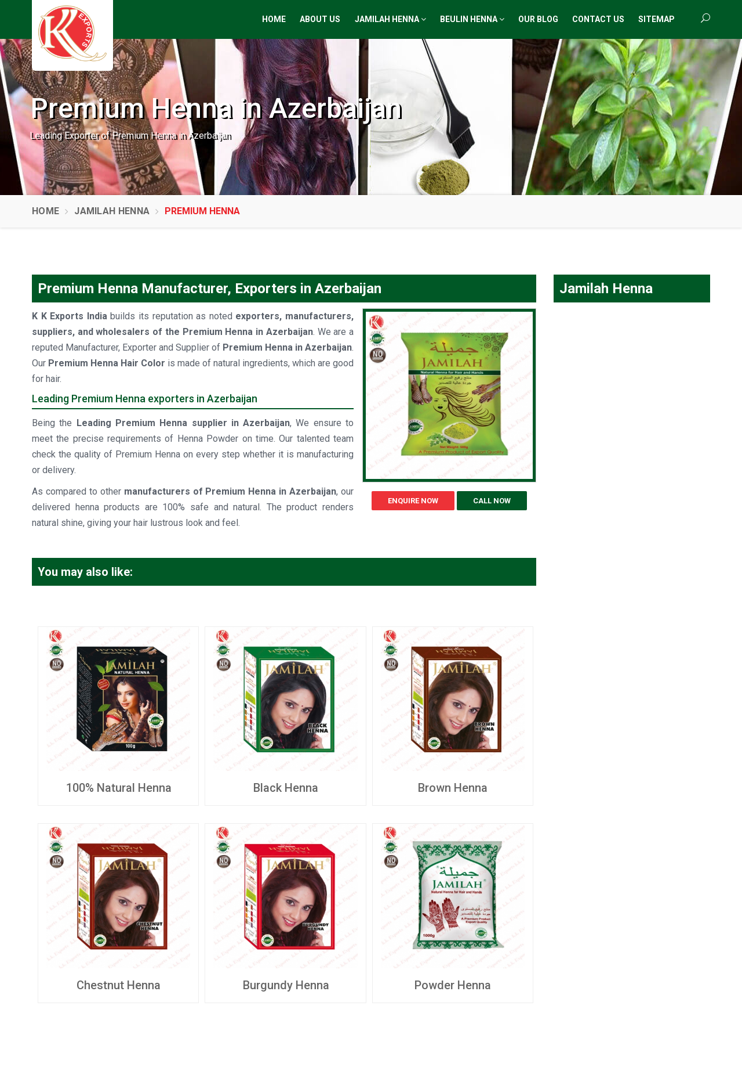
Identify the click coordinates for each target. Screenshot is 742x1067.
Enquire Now (413, 500)
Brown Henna (453, 788)
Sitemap (656, 19)
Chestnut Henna (119, 985)
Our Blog (538, 19)
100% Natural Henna (119, 788)
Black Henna (285, 788)
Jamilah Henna (390, 19)
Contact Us (598, 19)
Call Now (492, 500)
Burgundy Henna (286, 985)
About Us (320, 19)
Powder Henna (452, 985)
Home (274, 19)
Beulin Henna (472, 19)
